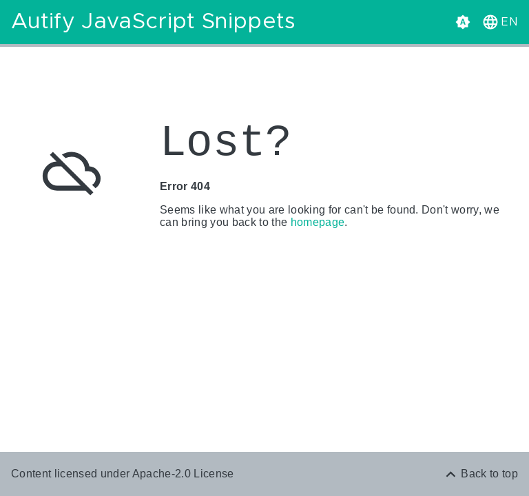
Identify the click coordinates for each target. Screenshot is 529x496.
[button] (498, 22)
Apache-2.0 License (183, 473)
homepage (318, 222)
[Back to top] (481, 473)
